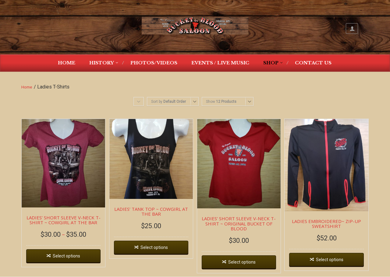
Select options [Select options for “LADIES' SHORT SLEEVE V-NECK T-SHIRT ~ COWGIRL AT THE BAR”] (66, 256)
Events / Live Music (220, 63)
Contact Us (313, 63)
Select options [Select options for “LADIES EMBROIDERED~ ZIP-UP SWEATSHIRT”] (329, 259)
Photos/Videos (153, 63)
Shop (270, 63)
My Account (352, 28)
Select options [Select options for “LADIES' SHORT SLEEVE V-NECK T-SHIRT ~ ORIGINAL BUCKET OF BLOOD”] (242, 262)
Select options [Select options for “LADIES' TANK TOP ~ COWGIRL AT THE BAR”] (154, 247)
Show (221, 101)
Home (66, 63)
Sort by (168, 101)
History (101, 63)
